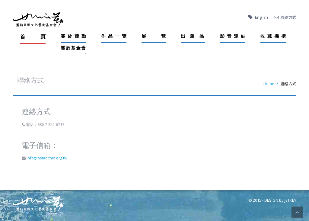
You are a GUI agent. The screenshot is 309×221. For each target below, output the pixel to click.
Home (268, 83)
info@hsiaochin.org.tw (46, 158)
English (261, 17)
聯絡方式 (288, 17)
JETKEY (290, 200)
